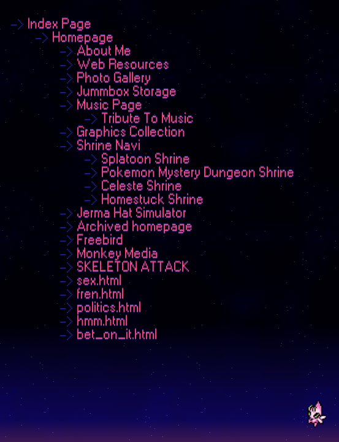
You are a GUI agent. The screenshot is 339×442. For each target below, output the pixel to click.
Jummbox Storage (127, 91)
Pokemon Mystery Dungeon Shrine (197, 172)
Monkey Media (117, 253)
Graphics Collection (131, 132)
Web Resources (123, 64)
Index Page (59, 24)
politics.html (109, 307)
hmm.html (102, 321)
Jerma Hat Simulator (131, 213)
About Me (104, 51)
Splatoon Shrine (145, 159)
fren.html (100, 294)
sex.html (99, 280)
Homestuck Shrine (152, 199)
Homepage (82, 37)
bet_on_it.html (117, 334)
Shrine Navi (108, 145)
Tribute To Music (147, 118)
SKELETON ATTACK (133, 267)
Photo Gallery (114, 78)
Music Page (109, 105)
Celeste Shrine (141, 186)
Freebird (100, 240)
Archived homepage (134, 226)
